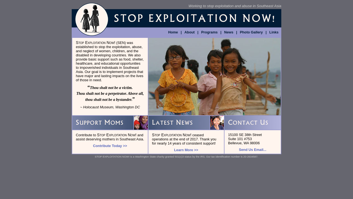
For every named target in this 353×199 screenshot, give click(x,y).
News (228, 32)
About (189, 32)
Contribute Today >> (110, 146)
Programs (209, 32)
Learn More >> (186, 150)
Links (274, 32)
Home (173, 32)
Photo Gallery (251, 32)
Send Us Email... (252, 150)
